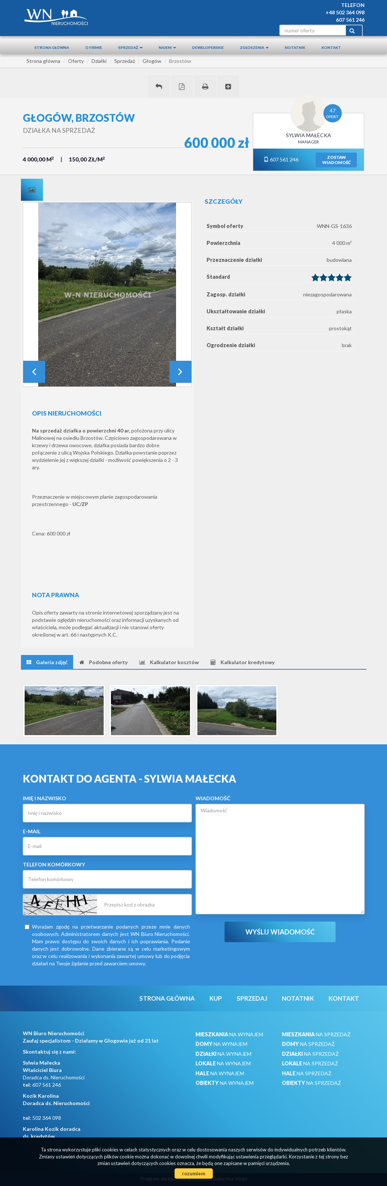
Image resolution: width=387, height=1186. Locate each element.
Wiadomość (213, 798)
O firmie (93, 47)
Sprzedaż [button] (130, 47)
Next (180, 372)
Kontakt (331, 47)
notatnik (295, 47)
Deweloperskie (208, 47)
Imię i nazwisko (44, 798)
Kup (215, 998)
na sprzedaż (316, 1034)
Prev (34, 372)
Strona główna (52, 47)
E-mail (31, 831)
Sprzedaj (252, 998)
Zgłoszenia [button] (254, 47)
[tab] (32, 190)
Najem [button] (167, 47)
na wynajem (229, 1034)
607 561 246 (281, 159)
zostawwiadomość (336, 160)
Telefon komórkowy (54, 864)
